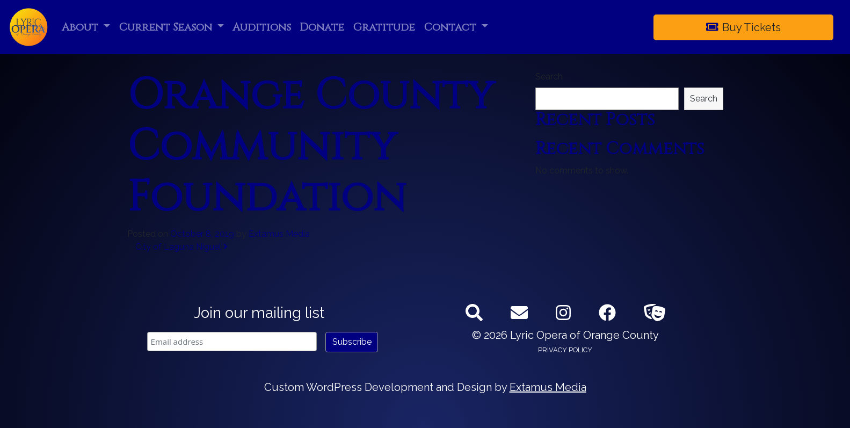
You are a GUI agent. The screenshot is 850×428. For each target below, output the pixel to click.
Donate (322, 27)
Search (549, 76)
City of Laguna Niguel (181, 247)
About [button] (81, 27)
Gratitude (384, 27)
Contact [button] (451, 27)
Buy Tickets (743, 27)
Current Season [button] (167, 27)
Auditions (262, 27)
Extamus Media (279, 234)
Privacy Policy (565, 350)
